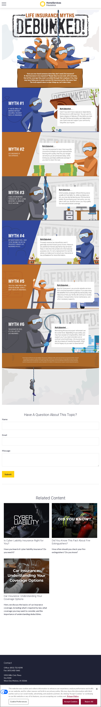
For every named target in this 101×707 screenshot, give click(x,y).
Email (4, 435)
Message (6, 450)
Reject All (89, 702)
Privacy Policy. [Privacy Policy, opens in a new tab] (73, 696)
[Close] (97, 689)
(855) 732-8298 (16, 668)
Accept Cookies (70, 702)
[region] (50, 696)
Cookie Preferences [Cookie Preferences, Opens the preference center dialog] (18, 702)
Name (4, 419)
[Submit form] (8, 474)
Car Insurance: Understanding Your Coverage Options (23, 597)
